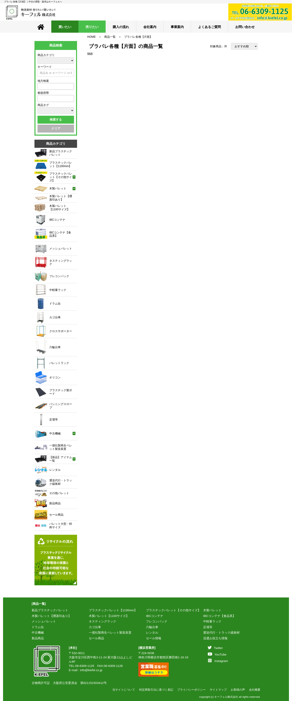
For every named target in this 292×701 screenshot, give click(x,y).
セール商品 (96, 638)
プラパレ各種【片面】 (138, 36)
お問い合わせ (245, 27)
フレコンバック (156, 621)
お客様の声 (238, 689)
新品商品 (38, 638)
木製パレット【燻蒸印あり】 (51, 616)
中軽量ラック (212, 621)
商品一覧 (110, 36)
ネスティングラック (102, 621)
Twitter (215, 648)
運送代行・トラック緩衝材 (221, 632)
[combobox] (56, 86)
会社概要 (254, 689)
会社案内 (149, 27)
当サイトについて (123, 689)
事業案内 (177, 27)
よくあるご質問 (209, 27)
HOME (91, 36)
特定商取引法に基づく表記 (156, 689)
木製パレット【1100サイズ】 (109, 616)
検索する (56, 119)
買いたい (64, 27)
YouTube (217, 654)
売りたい (92, 27)
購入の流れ (121, 27)
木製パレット (212, 610)
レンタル (152, 632)
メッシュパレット (44, 621)
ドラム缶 (38, 627)
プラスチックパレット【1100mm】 (113, 610)
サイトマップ (218, 689)
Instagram (218, 661)
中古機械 (38, 632)
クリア (55, 128)
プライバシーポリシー (191, 689)
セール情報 (153, 638)
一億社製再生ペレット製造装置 (110, 632)
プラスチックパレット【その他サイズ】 (173, 610)
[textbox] (40, 86)
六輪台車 (152, 627)
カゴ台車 (95, 627)
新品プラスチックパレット (50, 610)
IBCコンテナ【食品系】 (219, 616)
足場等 (207, 627)
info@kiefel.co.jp (91, 670)
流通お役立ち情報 (215, 638)
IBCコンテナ (154, 616)
